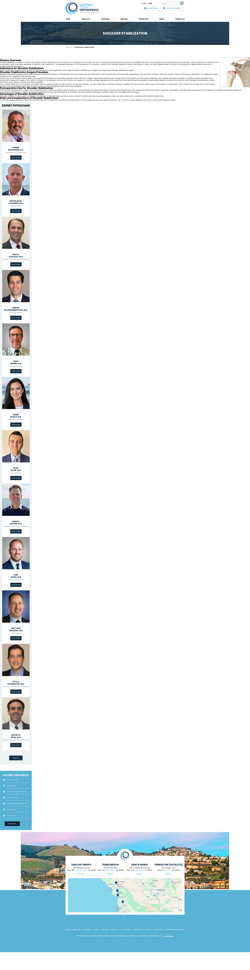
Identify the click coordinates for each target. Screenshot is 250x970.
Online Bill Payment (173, 8)
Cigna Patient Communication (16, 791)
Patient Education (12, 779)
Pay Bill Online (11, 815)
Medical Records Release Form (16, 803)
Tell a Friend (125, 929)
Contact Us (180, 19)
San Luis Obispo (81, 870)
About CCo (76, 929)
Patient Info (143, 19)
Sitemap (105, 929)
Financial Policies (12, 797)
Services (124, 19)
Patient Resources (16, 775)
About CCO (86, 19)
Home (68, 19)
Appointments (11, 785)
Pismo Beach (110, 870)
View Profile (15, 158)
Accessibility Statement (142, 929)
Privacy (97, 929)
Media (161, 19)
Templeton (167, 870)
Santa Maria (139, 870)
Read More (12, 824)
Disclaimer (87, 929)
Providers (105, 19)
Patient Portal (152, 8)
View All (16, 758)
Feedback (114, 929)
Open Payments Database (175, 929)
